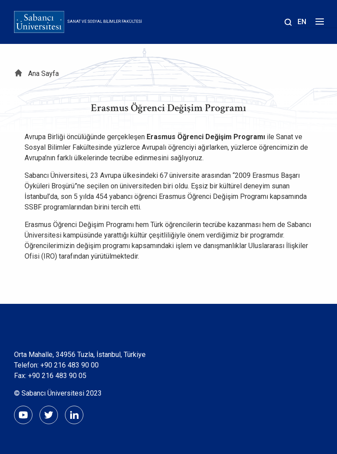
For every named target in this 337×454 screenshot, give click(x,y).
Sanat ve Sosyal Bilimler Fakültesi (104, 21)
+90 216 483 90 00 (69, 365)
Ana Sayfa (43, 73)
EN (302, 22)
